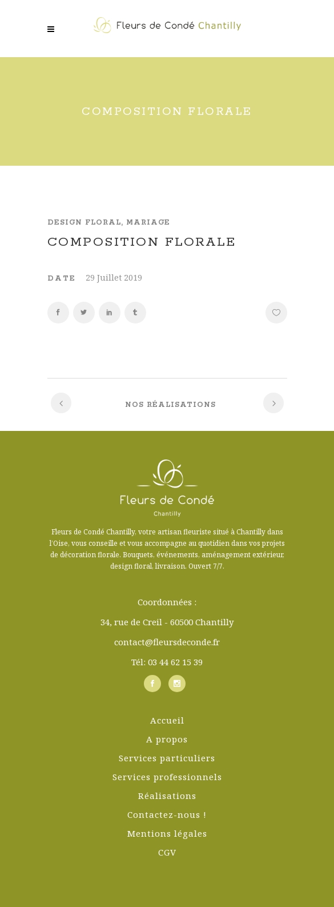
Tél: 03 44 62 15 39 (167, 662)
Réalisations (167, 795)
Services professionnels (167, 776)
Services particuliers (167, 758)
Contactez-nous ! (167, 814)
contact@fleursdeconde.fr (167, 642)
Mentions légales (167, 833)
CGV (167, 852)
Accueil (167, 720)
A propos (167, 739)
